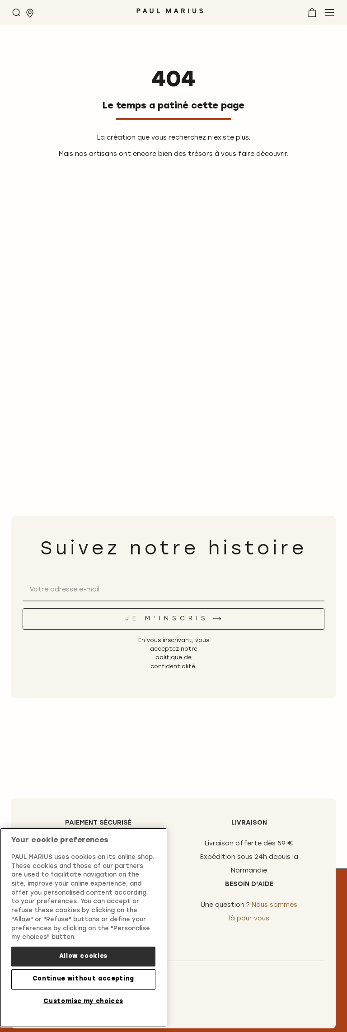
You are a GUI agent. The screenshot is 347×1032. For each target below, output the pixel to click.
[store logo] (170, 14)
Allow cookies (83, 956)
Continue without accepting (83, 979)
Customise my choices (83, 1001)
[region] (83, 927)
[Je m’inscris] (173, 619)
